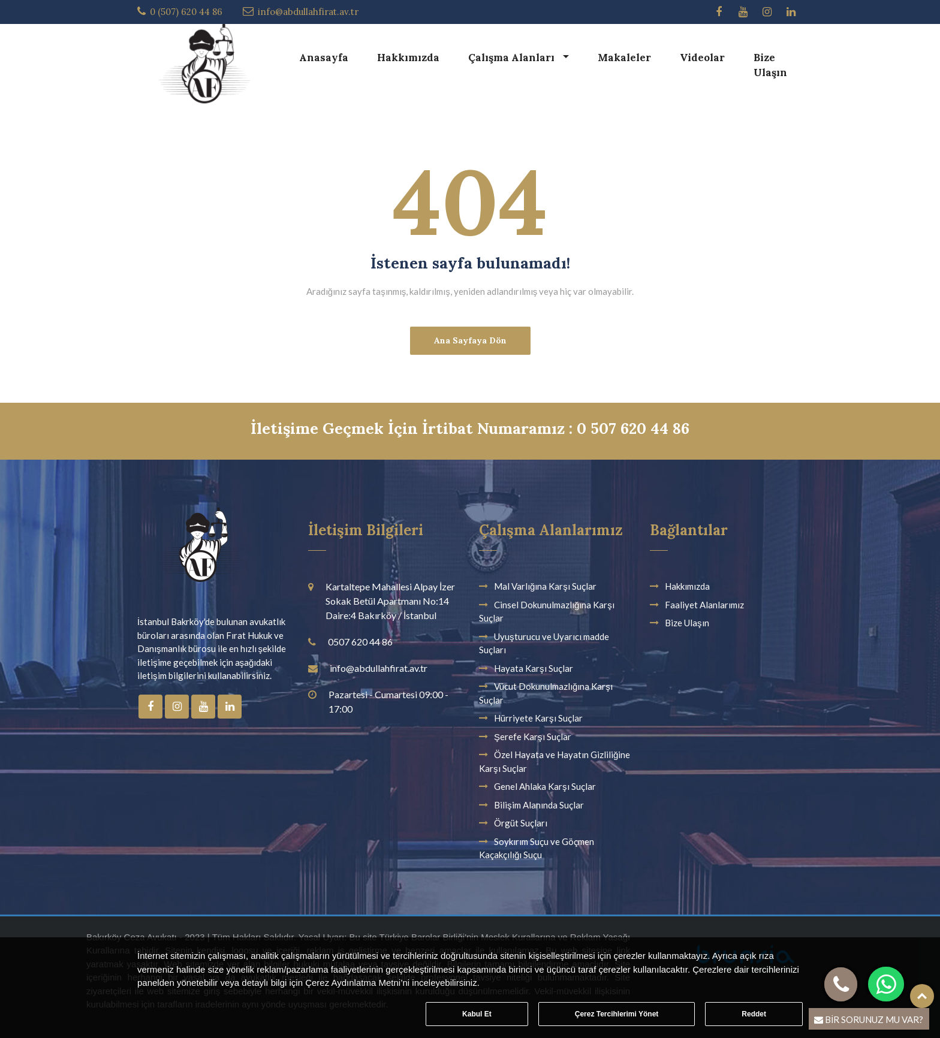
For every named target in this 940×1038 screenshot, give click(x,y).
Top (922, 996)
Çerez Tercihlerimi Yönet (617, 1014)
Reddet (754, 1014)
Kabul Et (477, 1014)
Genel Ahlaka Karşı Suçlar (545, 786)
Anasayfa (323, 57)
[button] (886, 984)
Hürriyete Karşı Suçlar (538, 718)
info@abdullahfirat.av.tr (308, 11)
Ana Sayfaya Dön (470, 340)
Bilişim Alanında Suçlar (539, 804)
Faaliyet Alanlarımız (704, 604)
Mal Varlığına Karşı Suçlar (545, 586)
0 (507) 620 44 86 (186, 11)
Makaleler (624, 57)
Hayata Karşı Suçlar (533, 668)
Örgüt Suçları (520, 822)
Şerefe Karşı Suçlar (532, 736)
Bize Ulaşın (770, 65)
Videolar (702, 57)
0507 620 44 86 (360, 641)
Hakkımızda (408, 57)
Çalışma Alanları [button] (512, 57)
